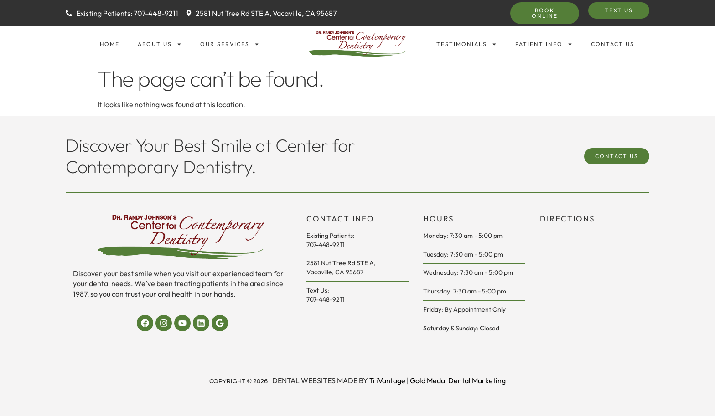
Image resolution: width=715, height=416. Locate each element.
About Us (160, 44)
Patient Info (544, 44)
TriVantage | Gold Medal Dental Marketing (437, 380)
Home (109, 44)
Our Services (229, 44)
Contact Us (612, 44)
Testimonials (466, 44)
